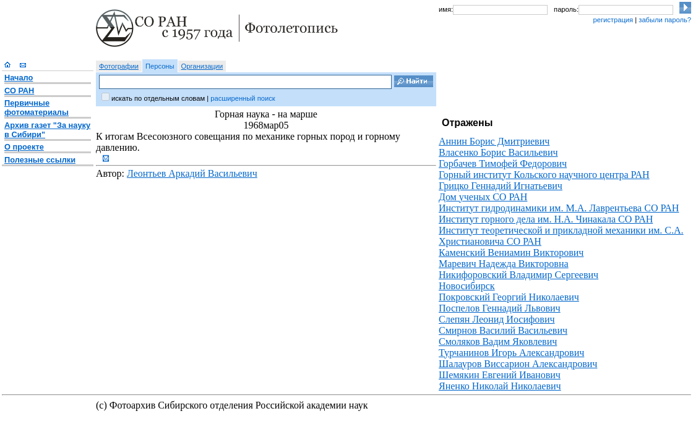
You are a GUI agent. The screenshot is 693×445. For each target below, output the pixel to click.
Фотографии (119, 66)
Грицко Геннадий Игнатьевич (500, 185)
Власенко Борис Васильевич (498, 152)
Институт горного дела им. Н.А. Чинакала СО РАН (546, 219)
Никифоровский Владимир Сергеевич (518, 274)
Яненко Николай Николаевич (500, 386)
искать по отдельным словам (158, 98)
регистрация (613, 19)
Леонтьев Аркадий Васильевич (192, 173)
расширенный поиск (242, 98)
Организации (202, 66)
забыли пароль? (665, 19)
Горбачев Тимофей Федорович (503, 163)
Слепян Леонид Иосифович (497, 319)
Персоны (159, 66)
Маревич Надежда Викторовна (504, 263)
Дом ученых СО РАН (483, 197)
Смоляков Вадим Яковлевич (498, 341)
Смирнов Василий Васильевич (503, 330)
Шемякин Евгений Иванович (500, 375)
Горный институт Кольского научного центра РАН (544, 174)
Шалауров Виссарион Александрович (518, 363)
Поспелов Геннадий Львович (500, 308)
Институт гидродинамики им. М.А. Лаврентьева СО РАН (559, 208)
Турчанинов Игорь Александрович (511, 352)
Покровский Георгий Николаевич (509, 297)
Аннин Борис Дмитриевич (494, 141)
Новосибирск (467, 286)
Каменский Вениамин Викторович (511, 252)
